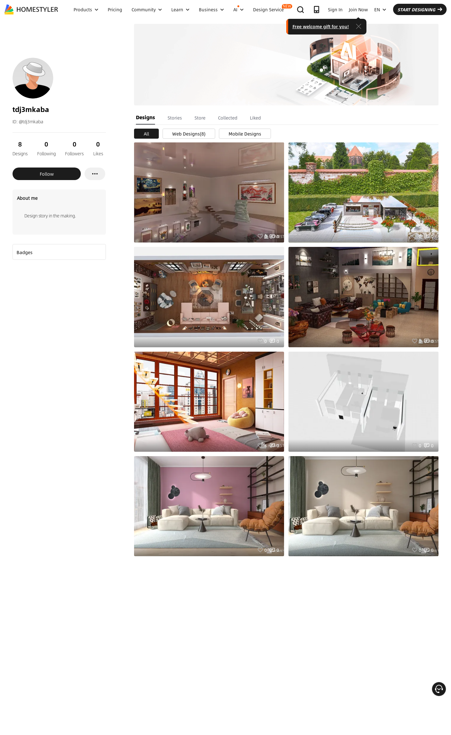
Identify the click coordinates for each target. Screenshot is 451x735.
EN (380, 9)
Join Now (358, 9)
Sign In (335, 9)
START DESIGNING (419, 9)
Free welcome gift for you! (321, 26)
